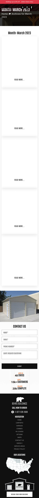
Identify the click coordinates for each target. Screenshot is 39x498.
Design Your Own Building (19, 494)
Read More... (19, 79)
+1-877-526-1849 (27, 7)
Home (5, 14)
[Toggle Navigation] (36, 7)
